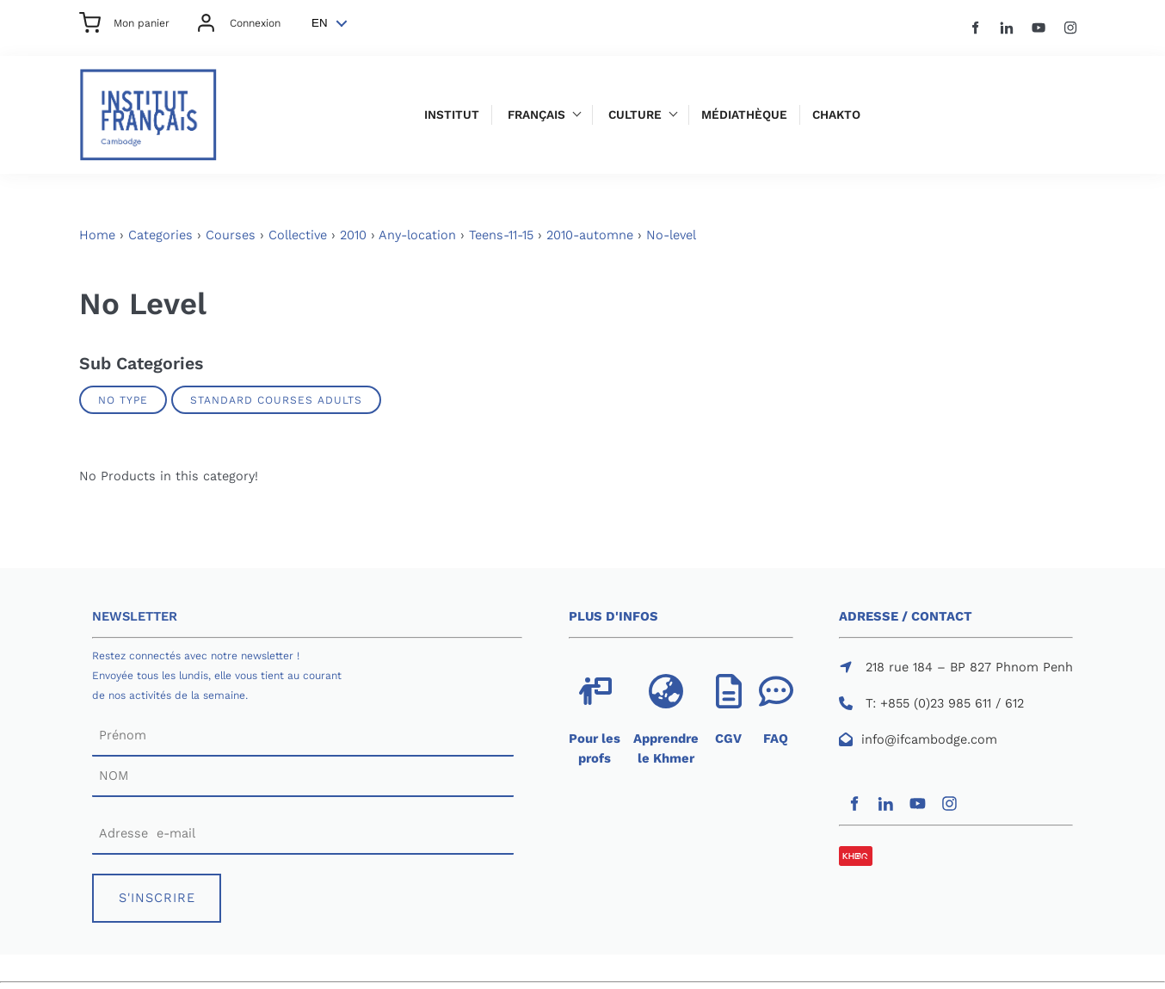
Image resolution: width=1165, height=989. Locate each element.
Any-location (417, 235)
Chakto (836, 115)
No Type (123, 399)
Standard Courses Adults (276, 399)
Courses (231, 235)
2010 (353, 235)
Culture (635, 115)
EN (319, 22)
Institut (451, 115)
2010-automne (589, 235)
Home (97, 235)
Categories (160, 235)
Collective (297, 235)
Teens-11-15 (501, 235)
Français (536, 115)
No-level (671, 235)
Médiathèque (744, 115)
